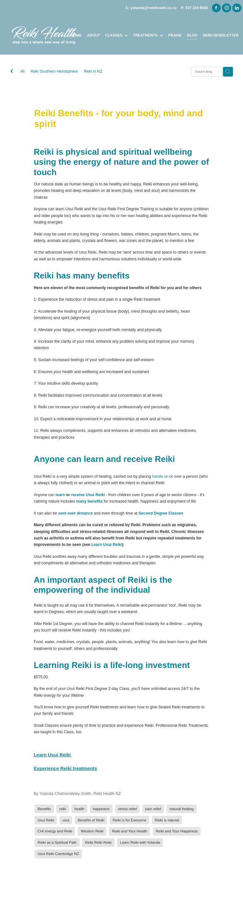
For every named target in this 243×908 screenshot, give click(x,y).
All (22, 71)
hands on (160, 476)
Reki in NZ (93, 71)
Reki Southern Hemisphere (54, 71)
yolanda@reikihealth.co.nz (153, 8)
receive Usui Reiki (88, 495)
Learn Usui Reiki (106, 544)
